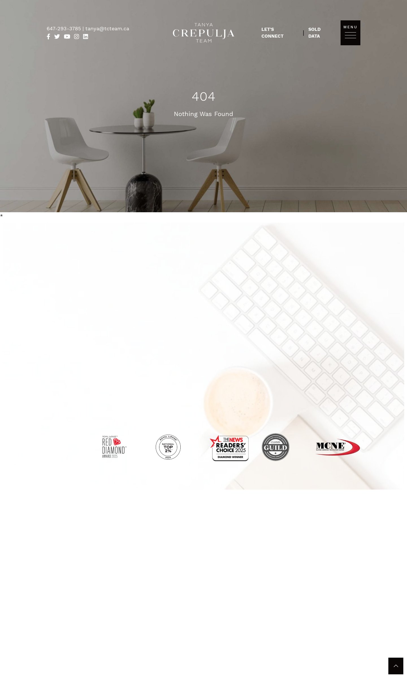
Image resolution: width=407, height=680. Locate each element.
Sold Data (314, 33)
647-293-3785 (65, 28)
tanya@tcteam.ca (107, 28)
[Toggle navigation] (350, 35)
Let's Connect (272, 33)
